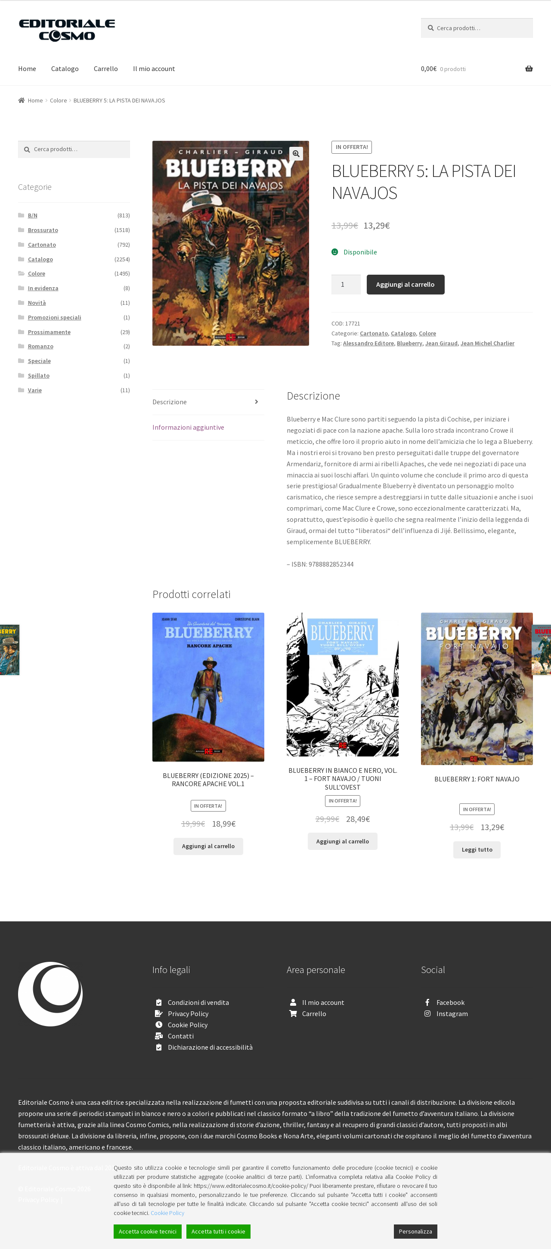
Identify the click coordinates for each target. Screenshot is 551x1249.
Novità (37, 303)
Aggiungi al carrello (405, 284)
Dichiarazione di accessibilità (210, 1047)
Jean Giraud (441, 343)
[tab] (208, 402)
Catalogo (65, 68)
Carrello (106, 68)
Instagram (452, 1013)
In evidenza (43, 288)
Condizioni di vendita (198, 1002)
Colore (58, 100)
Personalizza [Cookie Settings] (415, 1231)
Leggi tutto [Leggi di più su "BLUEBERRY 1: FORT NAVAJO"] (477, 849)
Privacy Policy (188, 1013)
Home (27, 68)
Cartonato (374, 333)
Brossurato (43, 230)
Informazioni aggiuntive (188, 427)
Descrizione (169, 401)
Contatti (181, 1036)
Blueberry (409, 343)
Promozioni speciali (54, 317)
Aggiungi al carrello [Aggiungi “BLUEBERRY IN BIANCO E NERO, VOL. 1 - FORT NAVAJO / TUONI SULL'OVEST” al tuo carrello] (342, 841)
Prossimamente (49, 332)
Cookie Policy (187, 1024)
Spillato (39, 375)
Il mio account (154, 68)
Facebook (450, 1002)
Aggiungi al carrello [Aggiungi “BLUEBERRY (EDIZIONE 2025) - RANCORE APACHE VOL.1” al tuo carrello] (208, 846)
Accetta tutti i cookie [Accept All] (218, 1231)
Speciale (39, 361)
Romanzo (40, 346)
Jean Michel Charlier (487, 343)
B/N (32, 215)
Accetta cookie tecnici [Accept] (147, 1231)
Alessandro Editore (368, 343)
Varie (35, 390)
